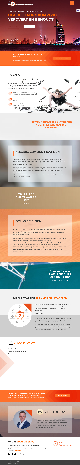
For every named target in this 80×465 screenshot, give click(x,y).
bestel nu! (29, 26)
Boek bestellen (62, 395)
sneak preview (13, 26)
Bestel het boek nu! (62, 58)
